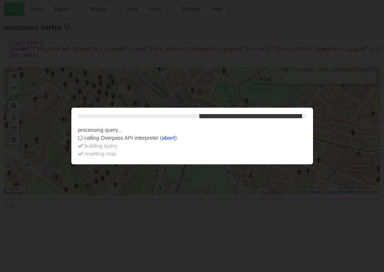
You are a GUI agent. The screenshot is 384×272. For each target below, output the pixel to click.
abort (168, 138)
